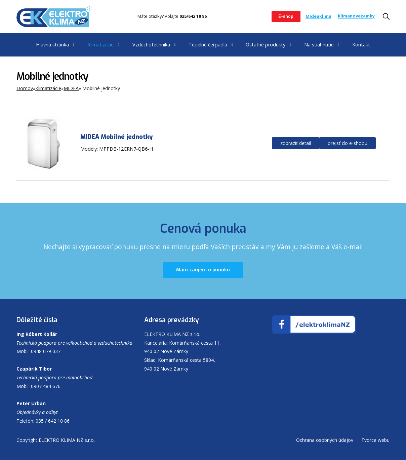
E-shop (285, 16)
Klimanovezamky (356, 16)
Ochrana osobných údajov (324, 440)
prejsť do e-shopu (347, 143)
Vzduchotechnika (151, 44)
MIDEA (71, 88)
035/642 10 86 (193, 16)
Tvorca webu (375, 440)
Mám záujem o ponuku (203, 270)
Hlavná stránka (52, 44)
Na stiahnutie (319, 44)
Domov (24, 88)
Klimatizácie (100, 44)
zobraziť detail (295, 143)
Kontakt (361, 44)
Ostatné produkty (265, 44)
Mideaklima (318, 16)
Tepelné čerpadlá (208, 44)
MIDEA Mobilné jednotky (116, 137)
